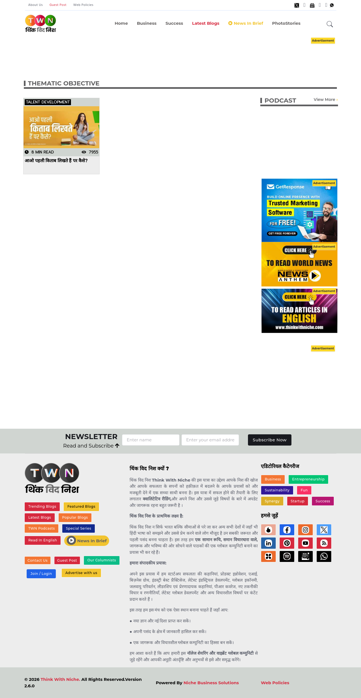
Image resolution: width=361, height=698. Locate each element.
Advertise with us (81, 573)
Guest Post (57, 5)
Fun (304, 490)
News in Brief (245, 23)
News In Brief (87, 540)
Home (121, 23)
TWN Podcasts (41, 528)
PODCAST (280, 100)
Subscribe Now (270, 439)
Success (174, 23)
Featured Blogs (81, 506)
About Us (35, 5)
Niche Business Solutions (211, 682)
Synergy (272, 501)
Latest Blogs (205, 23)
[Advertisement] (189, 53)
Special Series (78, 528)
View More (324, 99)
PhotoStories (286, 23)
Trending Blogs (42, 506)
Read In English (42, 540)
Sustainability (277, 490)
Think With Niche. (60, 679)
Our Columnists (101, 560)
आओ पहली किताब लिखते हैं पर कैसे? (56, 160)
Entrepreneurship (308, 479)
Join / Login (41, 573)
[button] (329, 24)
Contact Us (37, 560)
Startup (297, 501)
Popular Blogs (75, 517)
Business (147, 23)
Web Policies (83, 5)
